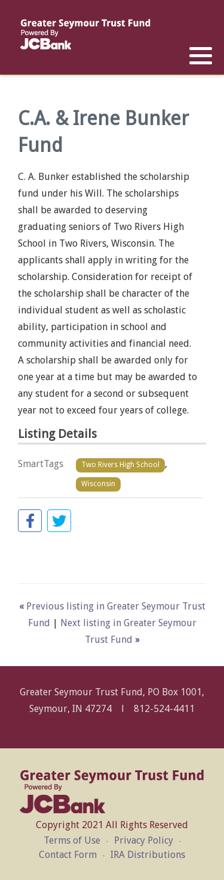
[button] (200, 56)
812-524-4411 (164, 708)
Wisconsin (98, 484)
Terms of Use (72, 840)
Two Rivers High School (120, 465)
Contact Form (68, 854)
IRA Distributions (148, 854)
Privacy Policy (143, 840)
